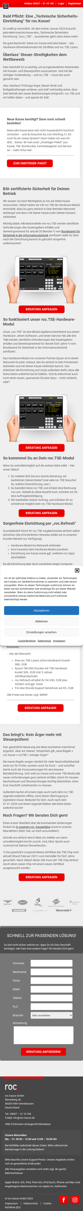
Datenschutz (44, 640)
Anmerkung (20, 1023)
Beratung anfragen (41, 309)
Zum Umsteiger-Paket (30, 163)
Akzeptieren (41, 610)
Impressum (59, 640)
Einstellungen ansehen (41, 632)
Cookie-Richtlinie (27, 640)
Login (61, 3)
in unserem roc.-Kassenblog (33, 827)
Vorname (18, 963)
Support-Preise (37, 1159)
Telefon (17, 998)
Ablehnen (41, 621)
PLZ (15, 1006)
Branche (18, 1015)
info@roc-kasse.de (24, 1117)
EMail (16, 989)
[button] (77, 570)
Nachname (19, 971)
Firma (16, 980)
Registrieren (74, 3)
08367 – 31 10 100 (43, 3)
